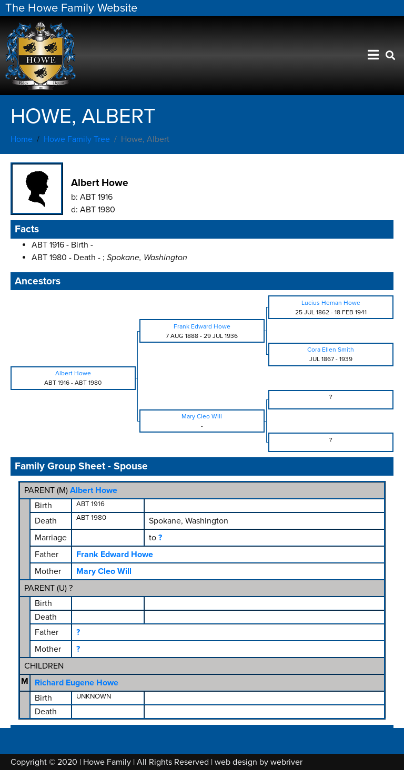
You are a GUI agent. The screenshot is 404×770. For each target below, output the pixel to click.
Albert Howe (93, 490)
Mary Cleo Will (104, 571)
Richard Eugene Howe (76, 682)
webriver (286, 762)
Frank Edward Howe (114, 554)
